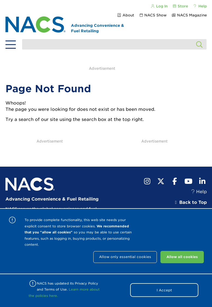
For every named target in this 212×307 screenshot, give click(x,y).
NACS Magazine (189, 15)
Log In (159, 6)
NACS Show (153, 15)
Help (200, 6)
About (125, 15)
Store (180, 6)
